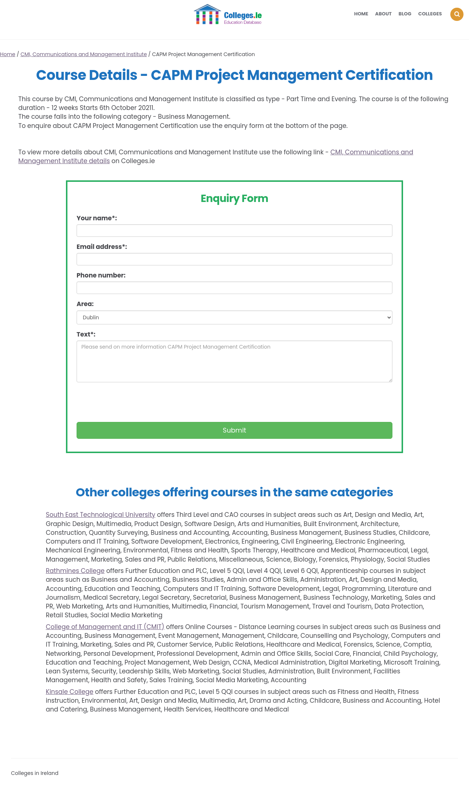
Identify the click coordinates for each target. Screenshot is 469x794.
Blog (405, 13)
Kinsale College (69, 691)
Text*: (86, 334)
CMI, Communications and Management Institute (84, 54)
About (383, 13)
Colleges (430, 13)
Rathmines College (75, 570)
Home (361, 13)
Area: (85, 303)
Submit (234, 430)
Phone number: (101, 275)
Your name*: (97, 218)
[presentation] (132, 402)
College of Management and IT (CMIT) (105, 626)
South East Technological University (100, 514)
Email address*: (102, 246)
